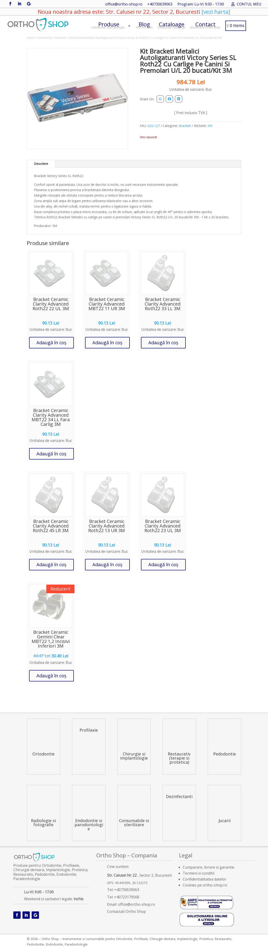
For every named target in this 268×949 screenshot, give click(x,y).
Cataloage (171, 24)
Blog (144, 24)
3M (209, 125)
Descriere (41, 163)
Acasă (31, 38)
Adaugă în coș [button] (51, 342)
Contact (205, 24)
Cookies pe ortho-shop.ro (205, 885)
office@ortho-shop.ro (123, 5)
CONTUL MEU (249, 5)
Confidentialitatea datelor (205, 879)
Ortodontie (44, 38)
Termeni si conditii (198, 873)
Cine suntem (118, 866)
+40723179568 (126, 897)
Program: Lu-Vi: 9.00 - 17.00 (200, 5)
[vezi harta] (215, 11)
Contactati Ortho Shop (126, 911)
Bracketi (60, 38)
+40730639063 (159, 5)
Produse (108, 24)
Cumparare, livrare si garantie (208, 867)
